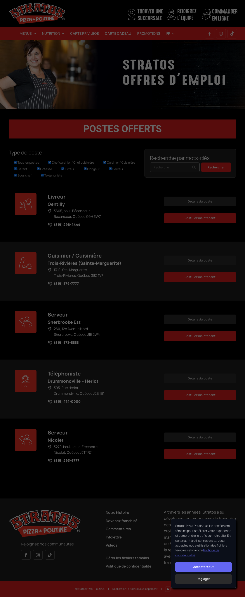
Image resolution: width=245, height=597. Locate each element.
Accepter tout (203, 567)
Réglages (203, 579)
